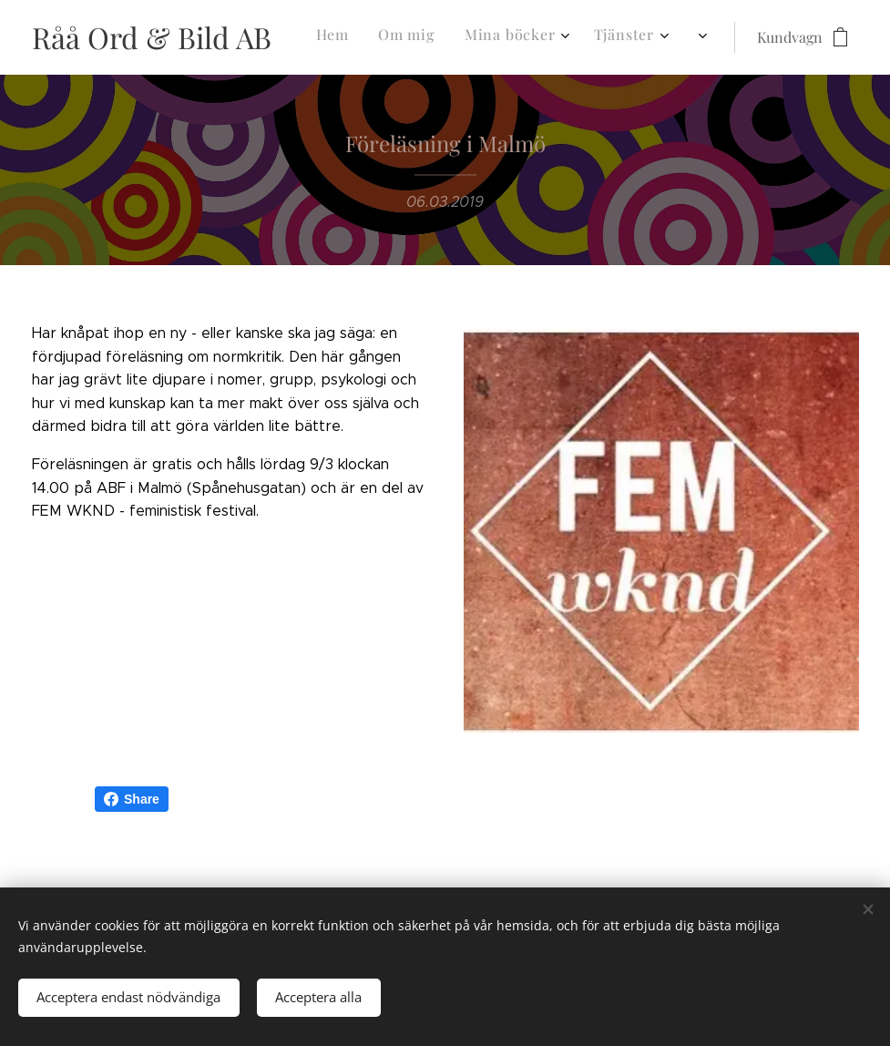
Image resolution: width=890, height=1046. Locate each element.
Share (131, 799)
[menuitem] (407, 37)
